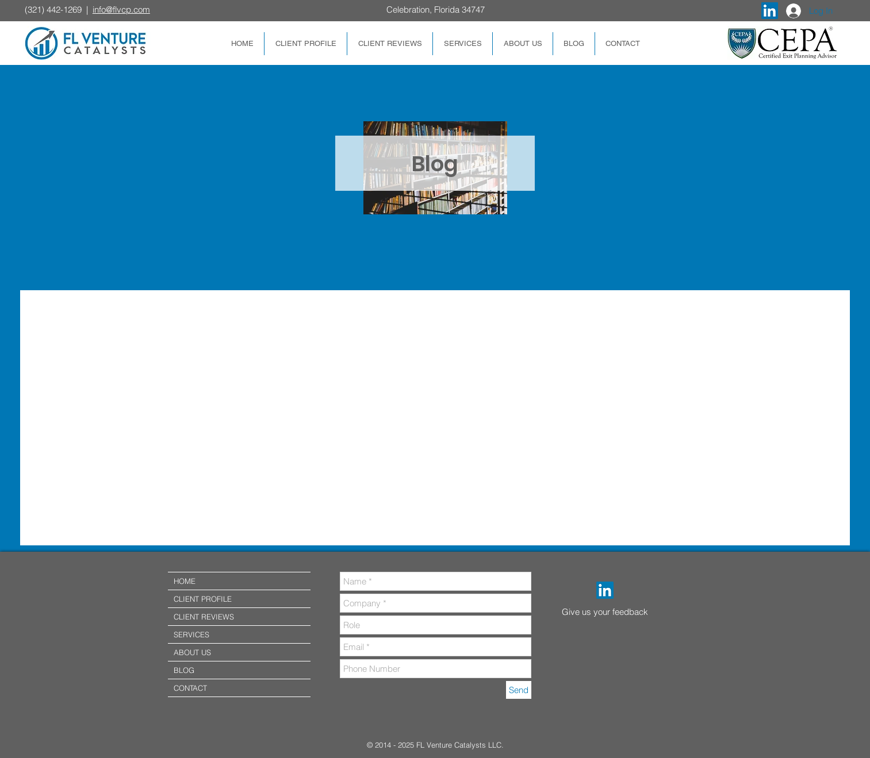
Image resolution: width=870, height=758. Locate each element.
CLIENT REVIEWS (204, 616)
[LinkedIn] (605, 590)
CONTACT (190, 687)
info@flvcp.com (121, 9)
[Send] (518, 690)
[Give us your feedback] (614, 612)
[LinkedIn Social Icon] (769, 10)
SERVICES (191, 634)
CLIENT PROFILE (203, 598)
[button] (305, 43)
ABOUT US (192, 652)
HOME (185, 581)
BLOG (184, 670)
